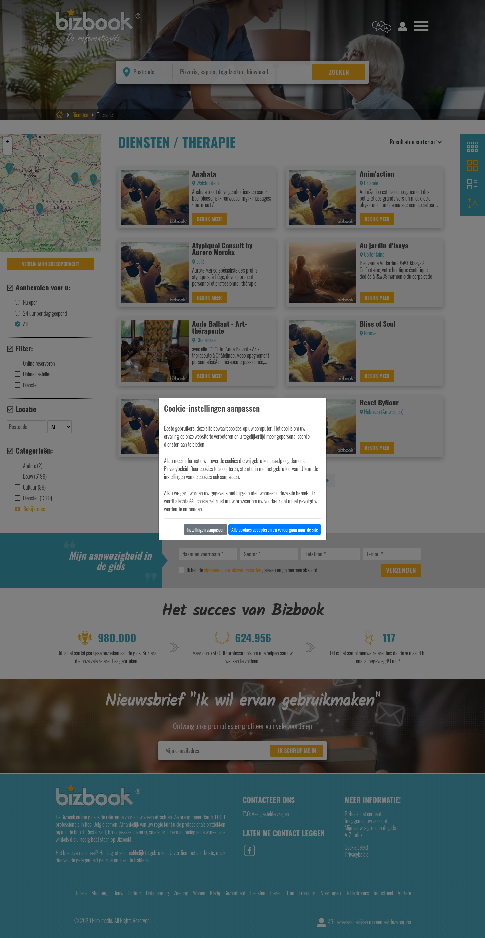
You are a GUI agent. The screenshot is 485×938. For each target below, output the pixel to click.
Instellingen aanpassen (205, 529)
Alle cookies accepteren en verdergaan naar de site (274, 529)
